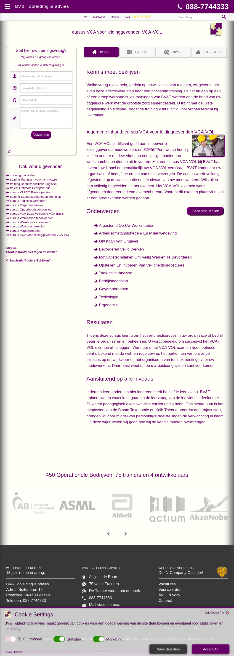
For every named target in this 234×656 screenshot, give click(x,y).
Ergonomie (108, 305)
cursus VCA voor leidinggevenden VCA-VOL (40, 235)
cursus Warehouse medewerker (31, 218)
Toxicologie (108, 297)
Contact (165, 600)
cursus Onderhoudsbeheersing (31, 209)
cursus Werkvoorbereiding (27, 226)
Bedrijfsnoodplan (113, 281)
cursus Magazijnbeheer (26, 230)
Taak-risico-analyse (115, 273)
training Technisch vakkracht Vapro (33, 179)
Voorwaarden (170, 589)
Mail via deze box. (104, 605)
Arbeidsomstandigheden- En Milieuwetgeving (138, 233)
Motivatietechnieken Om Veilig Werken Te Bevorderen (145, 257)
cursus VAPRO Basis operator (30, 192)
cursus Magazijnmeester (26, 205)
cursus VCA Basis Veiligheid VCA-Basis (37, 213)
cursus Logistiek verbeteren (28, 201)
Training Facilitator (22, 175)
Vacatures (167, 584)
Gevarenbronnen (113, 289)
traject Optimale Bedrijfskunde (30, 188)
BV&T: (138, 16)
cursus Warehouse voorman (29, 222)
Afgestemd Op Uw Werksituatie (126, 225)
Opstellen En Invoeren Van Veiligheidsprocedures (141, 265)
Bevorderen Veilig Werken (121, 249)
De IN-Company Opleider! (181, 573)
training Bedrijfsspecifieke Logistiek (33, 184)
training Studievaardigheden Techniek (35, 196)
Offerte (115, 16)
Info (85, 16)
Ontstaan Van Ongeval (118, 241)
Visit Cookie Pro (214, 613)
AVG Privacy (169, 595)
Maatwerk (99, 16)
